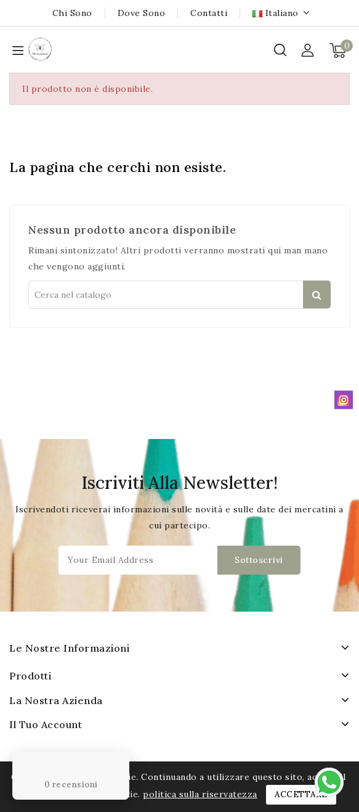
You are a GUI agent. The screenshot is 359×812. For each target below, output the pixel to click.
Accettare (301, 794)
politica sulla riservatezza (200, 794)
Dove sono (142, 12)
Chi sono (72, 12)
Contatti (208, 12)
